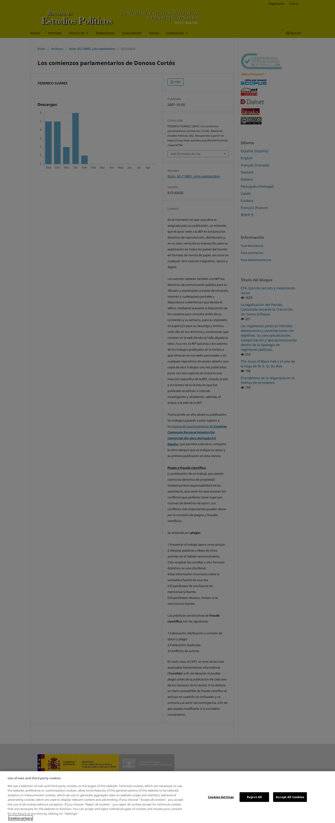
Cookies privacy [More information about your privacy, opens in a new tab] (20, 818)
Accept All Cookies (290, 797)
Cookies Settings (221, 797)
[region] (167, 797)
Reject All (254, 797)
